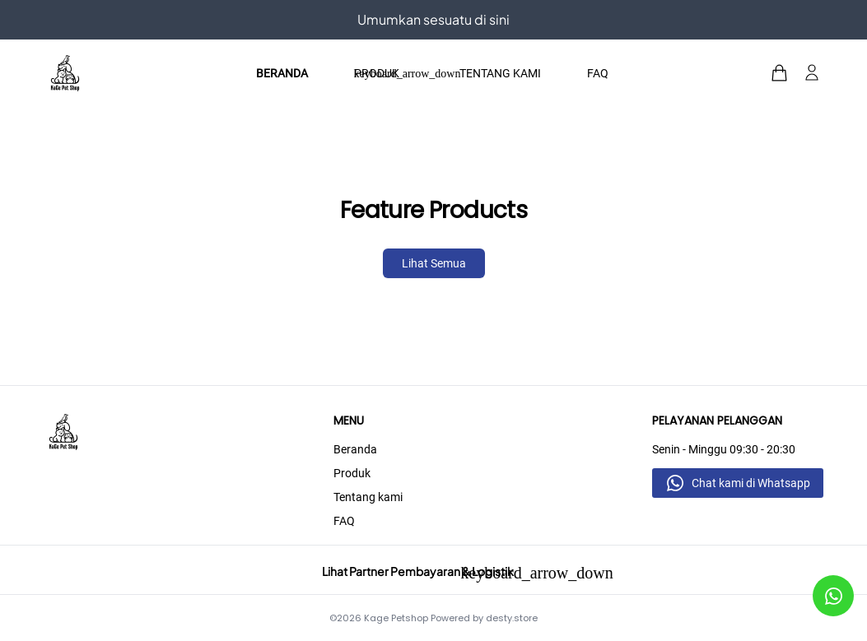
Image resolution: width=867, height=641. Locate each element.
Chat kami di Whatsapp (751, 483)
